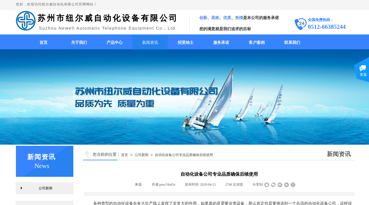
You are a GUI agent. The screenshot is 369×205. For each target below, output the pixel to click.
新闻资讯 (150, 42)
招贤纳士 (186, 42)
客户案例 (257, 42)
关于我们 (79, 42)
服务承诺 (221, 42)
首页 (43, 42)
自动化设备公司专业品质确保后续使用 (184, 155)
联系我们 (292, 42)
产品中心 (115, 42)
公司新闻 (141, 155)
